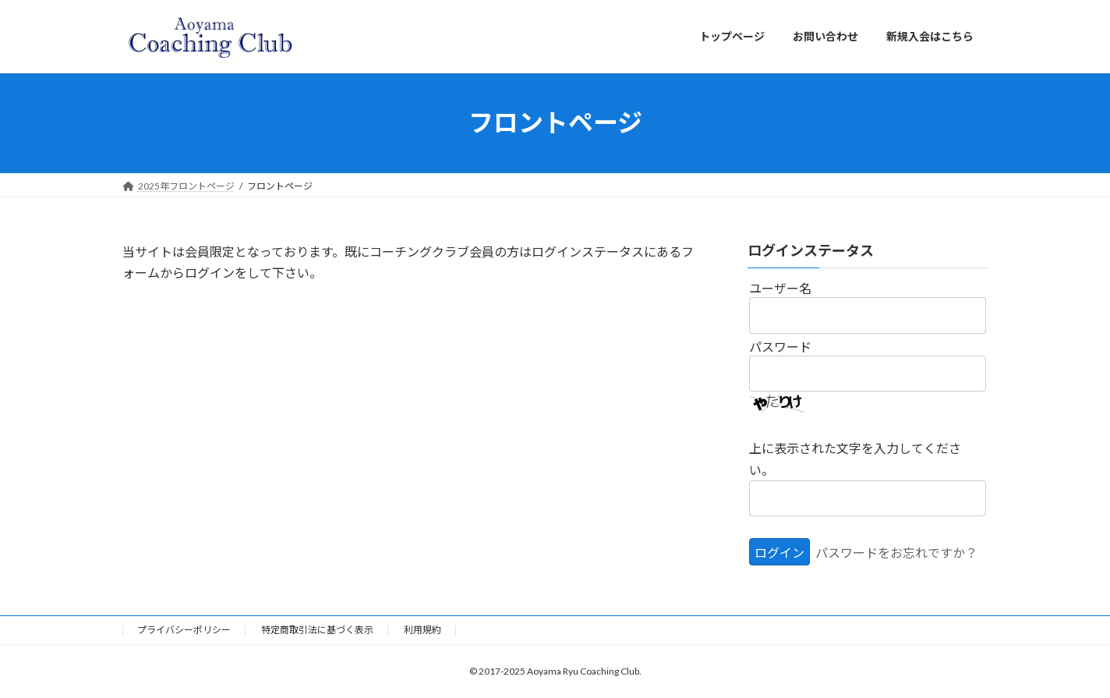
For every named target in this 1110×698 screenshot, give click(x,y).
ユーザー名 (780, 288)
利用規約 (422, 630)
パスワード (780, 345)
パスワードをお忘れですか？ (896, 552)
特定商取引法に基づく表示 (317, 630)
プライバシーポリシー (184, 630)
